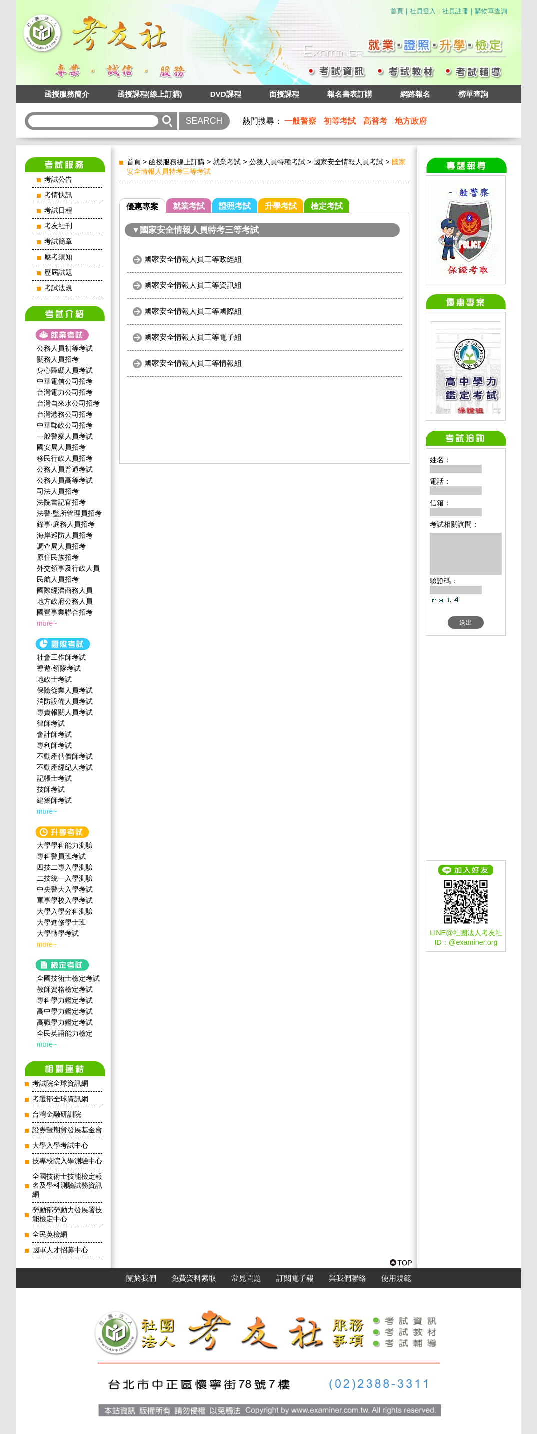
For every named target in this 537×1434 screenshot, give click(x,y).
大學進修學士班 (61, 922)
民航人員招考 (58, 580)
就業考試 (227, 162)
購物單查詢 (491, 11)
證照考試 (235, 206)
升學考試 (281, 206)
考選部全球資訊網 (60, 1099)
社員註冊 (455, 11)
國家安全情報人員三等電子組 (193, 337)
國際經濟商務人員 (65, 590)
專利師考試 (54, 746)
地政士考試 (54, 680)
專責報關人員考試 (65, 712)
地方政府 (411, 121)
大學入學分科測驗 (65, 912)
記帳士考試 (54, 778)
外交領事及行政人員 (68, 568)
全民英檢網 (49, 1234)
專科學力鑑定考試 (65, 1000)
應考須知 (58, 257)
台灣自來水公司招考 (68, 404)
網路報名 (415, 94)
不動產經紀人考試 (65, 768)
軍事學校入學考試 (65, 900)
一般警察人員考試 (65, 436)
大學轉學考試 (58, 934)
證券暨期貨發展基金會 (67, 1130)
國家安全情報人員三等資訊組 (193, 285)
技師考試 (51, 790)
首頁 (396, 11)
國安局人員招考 (61, 448)
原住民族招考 (58, 558)
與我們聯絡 (347, 1278)
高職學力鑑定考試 (65, 1022)
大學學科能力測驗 (65, 846)
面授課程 (284, 94)
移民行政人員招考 (65, 458)
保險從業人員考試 (65, 690)
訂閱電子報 (295, 1278)
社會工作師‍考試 (61, 658)
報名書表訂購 (349, 94)
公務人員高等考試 (65, 480)
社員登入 (423, 11)
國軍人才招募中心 (60, 1250)
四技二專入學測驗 (65, 868)
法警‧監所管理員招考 (69, 514)
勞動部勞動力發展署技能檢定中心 (67, 1214)
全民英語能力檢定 (65, 1034)
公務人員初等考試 (65, 348)
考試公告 (58, 180)
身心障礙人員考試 (65, 370)
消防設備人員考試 (65, 702)
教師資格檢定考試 (65, 990)
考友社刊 (58, 226)
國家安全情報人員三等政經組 (193, 259)
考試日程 (58, 210)
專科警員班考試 (61, 856)
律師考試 (51, 724)
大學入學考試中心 (60, 1146)
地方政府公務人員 (65, 602)
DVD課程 (225, 94)
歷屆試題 (58, 272)
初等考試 (340, 121)
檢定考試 (327, 206)
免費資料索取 (193, 1278)
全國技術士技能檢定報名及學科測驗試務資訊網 (67, 1185)
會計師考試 (54, 734)
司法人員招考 (58, 492)
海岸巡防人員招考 (65, 536)
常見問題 (246, 1278)
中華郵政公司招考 (65, 426)
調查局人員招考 (61, 546)
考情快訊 (58, 195)
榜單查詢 (473, 94)
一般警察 (300, 121)
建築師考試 (54, 800)
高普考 (375, 121)
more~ (47, 624)
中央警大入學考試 (65, 890)
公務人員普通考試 (65, 470)
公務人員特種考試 (277, 162)
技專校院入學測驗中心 (67, 1161)
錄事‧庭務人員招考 (66, 524)
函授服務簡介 (66, 94)
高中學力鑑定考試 (65, 1012)
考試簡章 (58, 242)
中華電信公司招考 (65, 382)
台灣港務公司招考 (65, 414)
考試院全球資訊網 (60, 1084)
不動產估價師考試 (65, 756)
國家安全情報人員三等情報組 (193, 363)
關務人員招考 (58, 360)
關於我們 (141, 1278)
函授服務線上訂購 (177, 162)
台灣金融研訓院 (56, 1114)
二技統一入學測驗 (65, 878)
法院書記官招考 (61, 502)
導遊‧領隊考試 (59, 668)
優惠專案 (142, 206)
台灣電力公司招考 (65, 392)
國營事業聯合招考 (65, 612)
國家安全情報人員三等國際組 (193, 311)
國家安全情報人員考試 (348, 162)
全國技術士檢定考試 (68, 978)
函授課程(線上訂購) (149, 94)
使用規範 (396, 1278)
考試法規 (58, 288)
